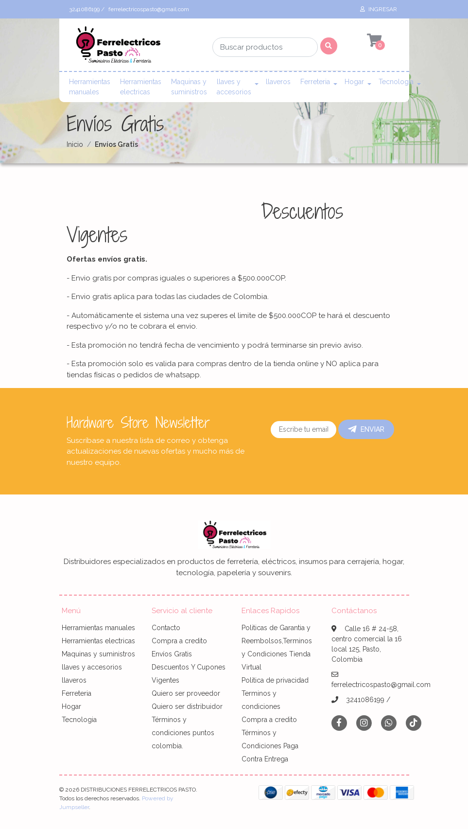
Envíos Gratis (172, 654)
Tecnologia (396, 82)
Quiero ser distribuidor (187, 706)
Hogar (354, 82)
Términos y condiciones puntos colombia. (183, 733)
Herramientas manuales (89, 87)
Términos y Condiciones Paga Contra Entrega (270, 746)
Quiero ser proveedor (186, 693)
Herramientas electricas (140, 87)
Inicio (75, 144)
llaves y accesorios (234, 87)
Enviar (366, 429)
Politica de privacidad (275, 680)
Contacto (166, 628)
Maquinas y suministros (189, 87)
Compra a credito (179, 641)
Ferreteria (315, 82)
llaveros (278, 82)
